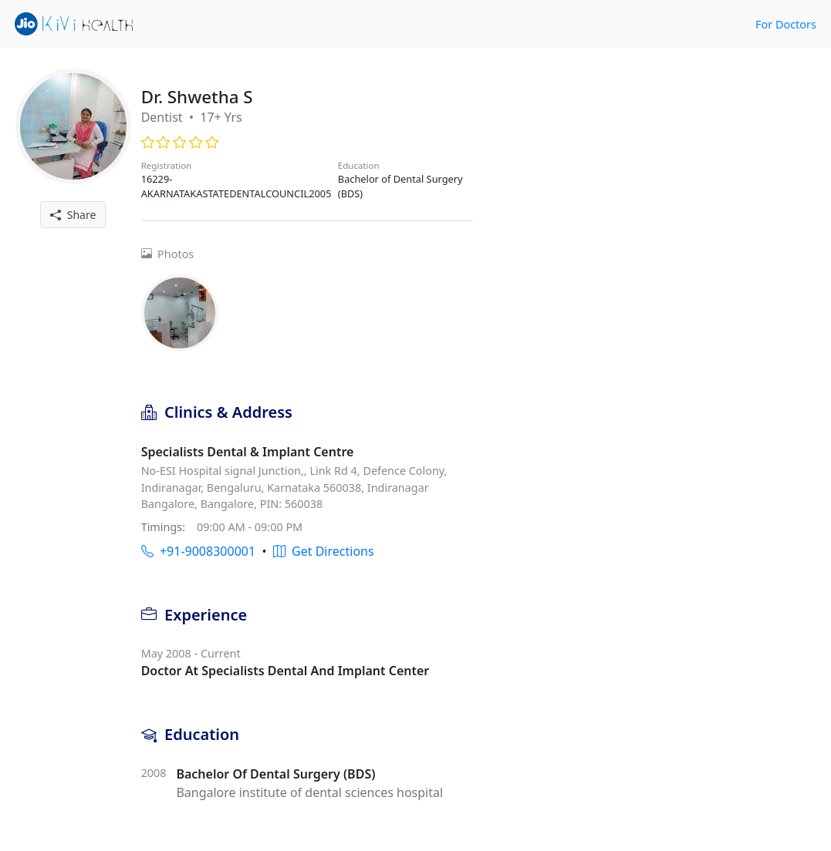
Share (73, 214)
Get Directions (323, 551)
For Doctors (785, 24)
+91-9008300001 (198, 551)
